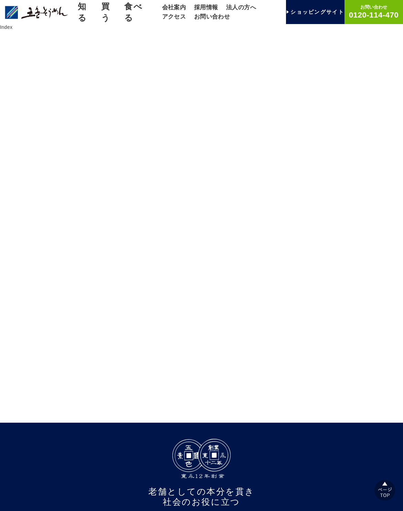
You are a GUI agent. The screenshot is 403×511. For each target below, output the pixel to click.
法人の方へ (241, 7)
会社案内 (174, 7)
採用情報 (206, 7)
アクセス (174, 16)
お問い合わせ (212, 16)
